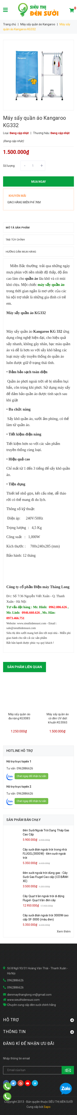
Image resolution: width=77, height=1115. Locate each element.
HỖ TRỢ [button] (38, 1019)
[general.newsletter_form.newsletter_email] (38, 1070)
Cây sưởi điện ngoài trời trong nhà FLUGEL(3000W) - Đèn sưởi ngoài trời (45, 853)
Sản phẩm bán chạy (23, 820)
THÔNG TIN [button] (38, 1031)
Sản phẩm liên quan (24, 667)
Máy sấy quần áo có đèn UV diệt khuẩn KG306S (58, 718)
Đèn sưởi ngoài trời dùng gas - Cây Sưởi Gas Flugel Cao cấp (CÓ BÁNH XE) (45, 877)
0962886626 (25, 768)
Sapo (47, 1106)
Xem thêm (64, 931)
